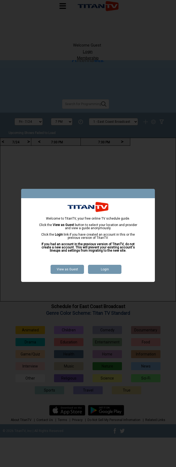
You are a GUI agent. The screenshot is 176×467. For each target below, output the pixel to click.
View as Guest (67, 269)
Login (105, 269)
